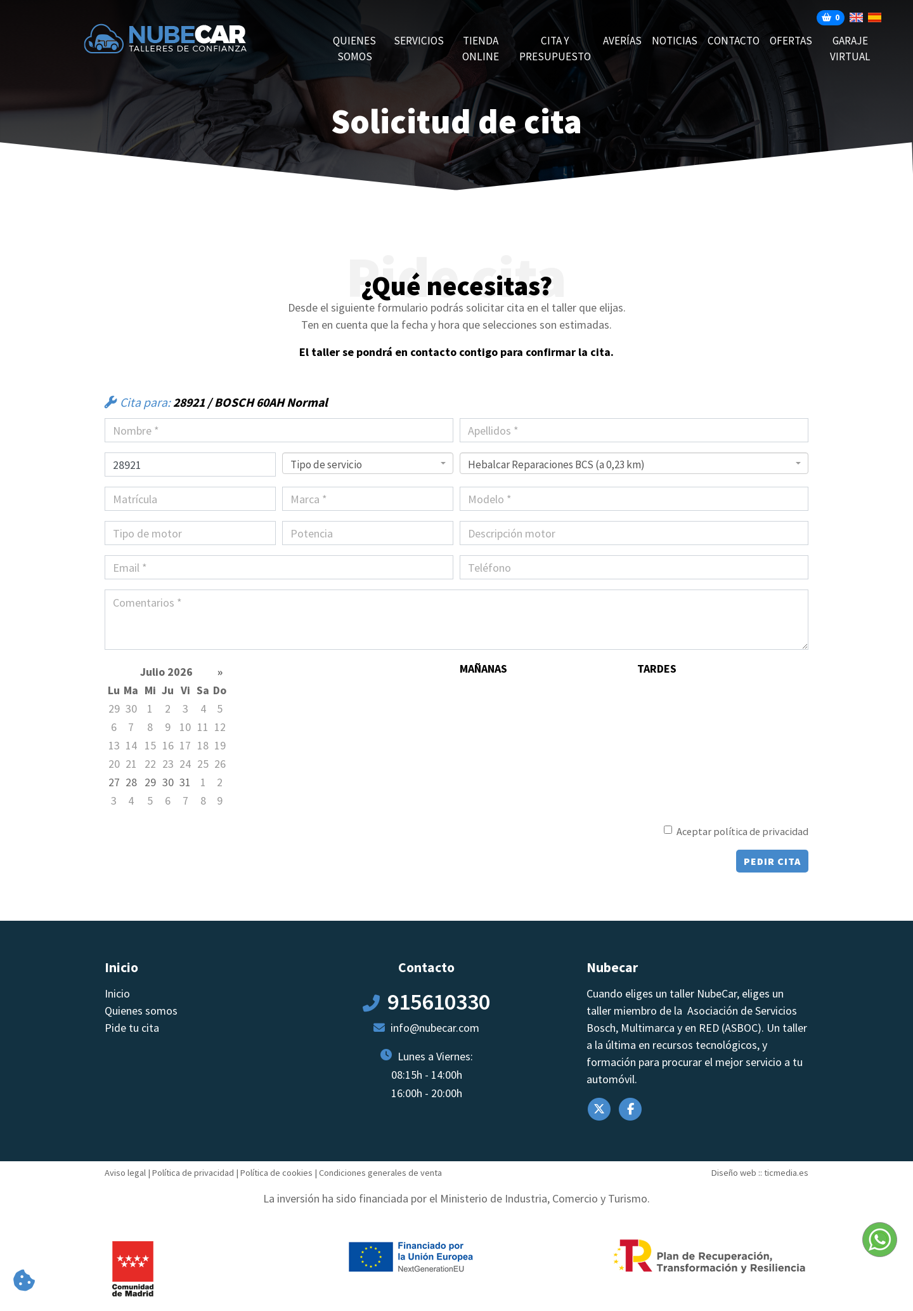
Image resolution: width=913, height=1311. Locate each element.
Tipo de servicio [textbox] (326, 464)
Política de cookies (276, 1172)
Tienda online (480, 49)
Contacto (734, 41)
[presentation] (201, 847)
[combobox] (367, 463)
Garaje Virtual (850, 49)
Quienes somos (354, 49)
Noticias (674, 41)
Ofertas (791, 41)
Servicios (419, 41)
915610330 (438, 1001)
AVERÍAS (622, 41)
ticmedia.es (786, 1172)
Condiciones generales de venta (380, 1172)
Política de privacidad (193, 1172)
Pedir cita (772, 861)
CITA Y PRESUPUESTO (555, 49)
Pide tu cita (132, 1027)
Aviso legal (125, 1172)
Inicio (117, 993)
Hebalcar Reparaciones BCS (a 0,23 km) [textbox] (556, 464)
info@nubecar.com (435, 1027)
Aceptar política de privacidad (742, 831)
